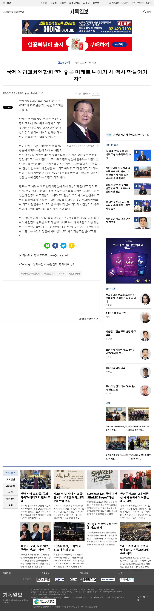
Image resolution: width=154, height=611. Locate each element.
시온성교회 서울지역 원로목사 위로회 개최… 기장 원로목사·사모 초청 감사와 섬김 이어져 (118, 173)
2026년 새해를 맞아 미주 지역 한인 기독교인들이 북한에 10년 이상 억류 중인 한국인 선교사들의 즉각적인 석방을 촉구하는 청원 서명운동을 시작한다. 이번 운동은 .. (35, 560)
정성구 (109, 316)
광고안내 (45, 597)
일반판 (125, 3)
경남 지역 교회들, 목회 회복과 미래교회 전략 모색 (35, 497)
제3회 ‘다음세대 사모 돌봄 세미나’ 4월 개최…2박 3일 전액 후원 (69, 497)
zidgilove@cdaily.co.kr (32, 93)
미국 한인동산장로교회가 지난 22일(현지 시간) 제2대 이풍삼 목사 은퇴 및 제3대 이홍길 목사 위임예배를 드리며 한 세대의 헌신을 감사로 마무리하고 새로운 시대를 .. (135, 511)
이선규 (109, 356)
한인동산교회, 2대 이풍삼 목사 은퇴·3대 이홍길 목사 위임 (134, 497)
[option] (117, 420)
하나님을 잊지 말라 (115, 368)
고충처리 (110, 597)
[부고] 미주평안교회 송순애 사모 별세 (102, 526)
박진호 (109, 371)
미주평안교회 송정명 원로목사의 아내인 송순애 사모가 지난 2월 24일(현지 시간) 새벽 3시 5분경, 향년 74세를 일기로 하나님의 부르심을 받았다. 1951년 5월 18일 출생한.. (102, 538)
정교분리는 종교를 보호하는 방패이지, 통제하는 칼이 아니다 (121, 298)
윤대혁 (53, 3)
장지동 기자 (17, 93)
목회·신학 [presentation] (10, 498)
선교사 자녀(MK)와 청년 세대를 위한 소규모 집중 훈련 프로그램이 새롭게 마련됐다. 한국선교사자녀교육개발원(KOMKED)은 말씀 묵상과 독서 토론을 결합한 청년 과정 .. (102, 508)
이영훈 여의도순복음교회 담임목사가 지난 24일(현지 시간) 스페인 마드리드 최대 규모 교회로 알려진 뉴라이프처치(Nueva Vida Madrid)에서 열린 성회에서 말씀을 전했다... (69, 562)
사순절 (86, 3)
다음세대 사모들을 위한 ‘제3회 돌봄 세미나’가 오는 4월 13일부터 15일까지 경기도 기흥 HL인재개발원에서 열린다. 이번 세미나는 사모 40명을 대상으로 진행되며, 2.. (69, 511)
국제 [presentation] (10, 505)
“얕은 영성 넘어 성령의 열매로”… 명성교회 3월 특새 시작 (134, 549)
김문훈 (96, 3)
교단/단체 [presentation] (10, 485)
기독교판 (115, 3)
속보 (108, 134)
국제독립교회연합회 (31, 273)
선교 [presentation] (10, 492)
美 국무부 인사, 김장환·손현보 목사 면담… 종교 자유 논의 (118, 205)
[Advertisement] (128, 110)
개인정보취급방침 (80, 597)
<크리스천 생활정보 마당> (88, 319)
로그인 (148, 3)
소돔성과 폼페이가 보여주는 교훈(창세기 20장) (120, 351)
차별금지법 (74, 3)
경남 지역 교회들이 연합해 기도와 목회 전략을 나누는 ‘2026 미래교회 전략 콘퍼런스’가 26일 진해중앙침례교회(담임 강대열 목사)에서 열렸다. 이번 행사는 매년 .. (35, 511)
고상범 (109, 393)
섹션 (7, 3)
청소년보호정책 (96, 597)
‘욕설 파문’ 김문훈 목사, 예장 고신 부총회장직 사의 (118, 154)
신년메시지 (75, 273)
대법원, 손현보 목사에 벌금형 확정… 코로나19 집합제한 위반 (118, 188)
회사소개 (34, 597)
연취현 (109, 305)
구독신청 (140, 3)
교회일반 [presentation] (10, 479)
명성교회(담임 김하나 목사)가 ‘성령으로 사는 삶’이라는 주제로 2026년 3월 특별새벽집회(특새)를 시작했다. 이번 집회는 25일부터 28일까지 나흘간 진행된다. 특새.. (135, 564)
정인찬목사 (50, 273)
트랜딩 (44, 3)
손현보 (63, 3)
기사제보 (66, 597)
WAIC (62, 273)
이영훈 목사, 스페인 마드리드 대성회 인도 (69, 548)
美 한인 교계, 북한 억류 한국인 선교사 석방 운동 (35, 548)
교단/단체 (64, 62)
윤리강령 (120, 597)
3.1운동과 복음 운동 (116, 313)
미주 (133, 3)
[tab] (10, 479)
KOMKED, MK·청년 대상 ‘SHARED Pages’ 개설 (102, 495)
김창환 (109, 338)
